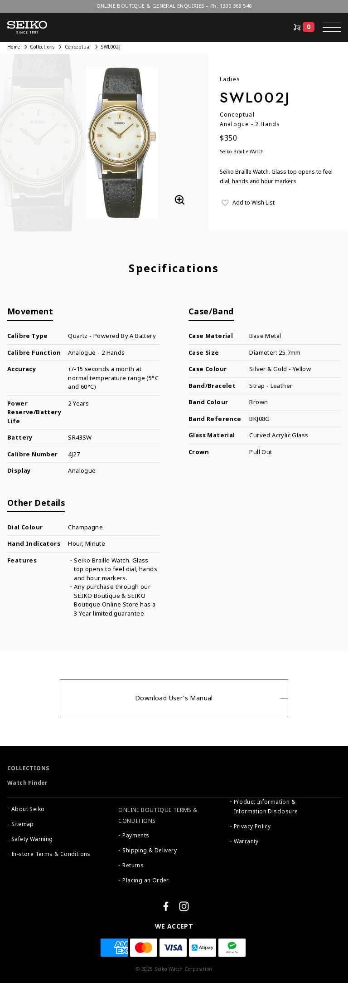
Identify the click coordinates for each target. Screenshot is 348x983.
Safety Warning (32, 839)
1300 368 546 (236, 6)
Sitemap (22, 824)
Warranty (246, 841)
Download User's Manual (174, 698)
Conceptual (78, 47)
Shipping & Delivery (149, 850)
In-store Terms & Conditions (51, 854)
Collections (42, 47)
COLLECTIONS (28, 768)
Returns (133, 865)
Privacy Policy (252, 826)
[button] (331, 27)
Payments (135, 835)
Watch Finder (27, 783)
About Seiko (27, 809)
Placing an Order (145, 880)
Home (13, 47)
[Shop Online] (303, 27)
